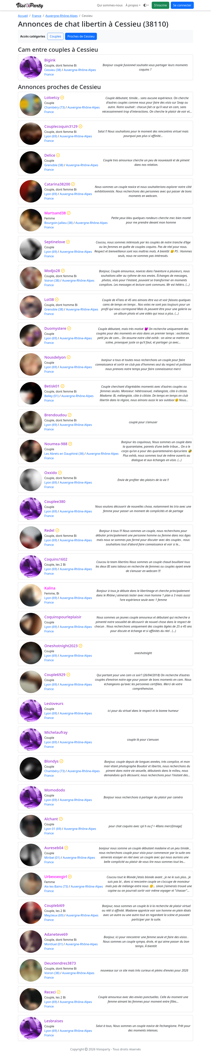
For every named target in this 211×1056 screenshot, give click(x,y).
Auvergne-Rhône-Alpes (61, 16)
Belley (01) (51, 396)
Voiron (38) (51, 280)
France (36, 16)
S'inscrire (160, 5)
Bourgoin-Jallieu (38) (58, 223)
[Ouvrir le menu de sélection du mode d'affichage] (146, 5)
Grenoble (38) (53, 165)
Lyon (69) (50, 136)
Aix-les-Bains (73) (56, 886)
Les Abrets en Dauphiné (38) (64, 454)
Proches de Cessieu (81, 36)
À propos (132, 5)
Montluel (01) (53, 944)
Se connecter (182, 5)
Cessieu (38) (52, 70)
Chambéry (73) (54, 107)
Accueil (23, 16)
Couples (55, 36)
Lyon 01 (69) (52, 829)
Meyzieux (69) (53, 915)
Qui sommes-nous (110, 5)
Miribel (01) (52, 858)
